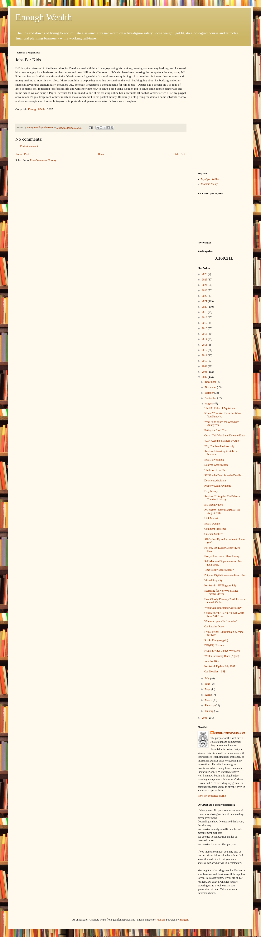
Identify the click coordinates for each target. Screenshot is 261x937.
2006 (205, 717)
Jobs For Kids (211, 661)
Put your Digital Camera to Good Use (224, 575)
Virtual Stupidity (213, 580)
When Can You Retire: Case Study (223, 607)
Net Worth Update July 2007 (219, 666)
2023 (205, 290)
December (211, 381)
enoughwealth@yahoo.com (229, 732)
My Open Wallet (210, 179)
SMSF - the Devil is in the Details (222, 475)
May (207, 689)
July (207, 678)
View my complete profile (212, 795)
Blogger (184, 919)
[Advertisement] (222, 109)
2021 (205, 301)
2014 (205, 339)
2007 (205, 377)
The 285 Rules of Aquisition (219, 408)
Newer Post (22, 154)
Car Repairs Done (214, 626)
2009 (205, 366)
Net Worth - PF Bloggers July (220, 585)
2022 (205, 295)
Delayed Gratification (216, 464)
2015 (205, 333)
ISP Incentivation (213, 504)
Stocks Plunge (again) (216, 640)
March (209, 700)
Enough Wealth (43, 17)
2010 (205, 360)
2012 (205, 350)
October (209, 392)
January (209, 711)
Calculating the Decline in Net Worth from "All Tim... (224, 615)
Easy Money (211, 491)
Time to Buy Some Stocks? (219, 569)
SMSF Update (212, 523)
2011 (205, 355)
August (209, 403)
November (211, 387)
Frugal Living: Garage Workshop (222, 650)
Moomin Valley (209, 184)
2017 (205, 322)
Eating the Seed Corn (215, 430)
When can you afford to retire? (220, 621)
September (211, 398)
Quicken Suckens (213, 534)
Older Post (179, 154)
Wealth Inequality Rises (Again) (221, 656)
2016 (205, 328)
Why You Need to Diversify (219, 446)
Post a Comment (29, 146)
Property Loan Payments (217, 485)
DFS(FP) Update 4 (214, 645)
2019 (205, 312)
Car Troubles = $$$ (214, 671)
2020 (205, 306)
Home (101, 154)
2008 (205, 371)
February (210, 705)
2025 (205, 279)
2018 (205, 317)
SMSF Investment (214, 459)
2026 (205, 274)
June (207, 683)
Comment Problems (215, 528)
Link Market (211, 518)
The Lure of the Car (215, 470)
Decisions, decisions (215, 480)
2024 (205, 285)
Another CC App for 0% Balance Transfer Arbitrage (222, 498)
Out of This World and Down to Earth (224, 435)
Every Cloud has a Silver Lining (221, 556)
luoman (161, 919)
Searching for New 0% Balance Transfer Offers (221, 592)
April (208, 694)
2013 (205, 344)
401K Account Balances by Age (221, 440)
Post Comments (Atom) (43, 160)
